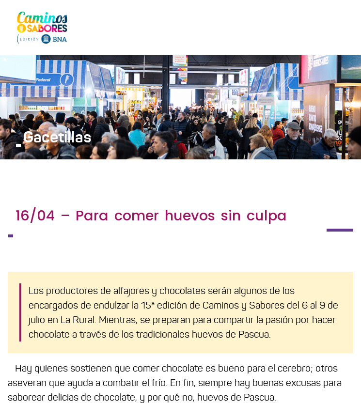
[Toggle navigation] (339, 27)
